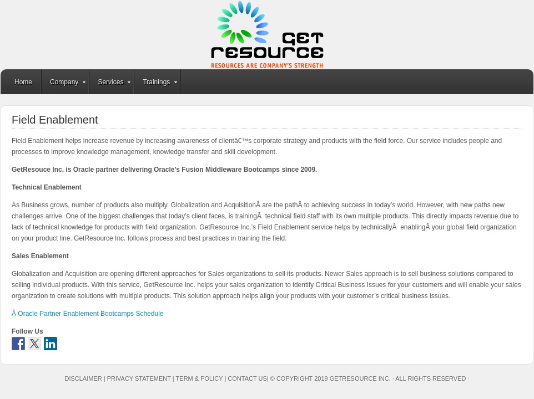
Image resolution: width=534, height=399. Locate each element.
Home (23, 82)
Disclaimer (83, 378)
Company (64, 83)
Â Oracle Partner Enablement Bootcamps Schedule (87, 314)
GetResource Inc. (267, 34)
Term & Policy (199, 378)
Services (110, 83)
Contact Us (247, 378)
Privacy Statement (139, 378)
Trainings (156, 83)
